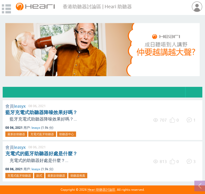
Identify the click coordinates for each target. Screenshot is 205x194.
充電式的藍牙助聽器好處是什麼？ (41, 153)
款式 (39, 175)
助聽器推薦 (77, 175)
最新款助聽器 (16, 134)
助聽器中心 (66, 134)
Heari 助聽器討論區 (101, 190)
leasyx (20, 106)
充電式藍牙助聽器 (42, 134)
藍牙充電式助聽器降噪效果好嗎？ (41, 112)
